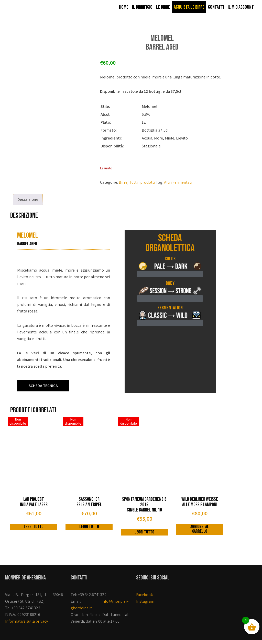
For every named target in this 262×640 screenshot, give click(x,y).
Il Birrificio (142, 7)
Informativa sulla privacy (26, 621)
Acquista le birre (189, 7)
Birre (123, 182)
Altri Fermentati (178, 182)
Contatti (216, 7)
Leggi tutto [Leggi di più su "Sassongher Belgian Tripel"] (89, 526)
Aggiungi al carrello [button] (199, 529)
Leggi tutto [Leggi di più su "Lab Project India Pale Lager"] (33, 526)
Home (123, 7)
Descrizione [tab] (27, 199)
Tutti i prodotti (142, 182)
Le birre (163, 7)
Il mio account (241, 7)
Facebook (144, 594)
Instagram (145, 601)
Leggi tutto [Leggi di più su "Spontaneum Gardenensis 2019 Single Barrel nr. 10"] (144, 532)
